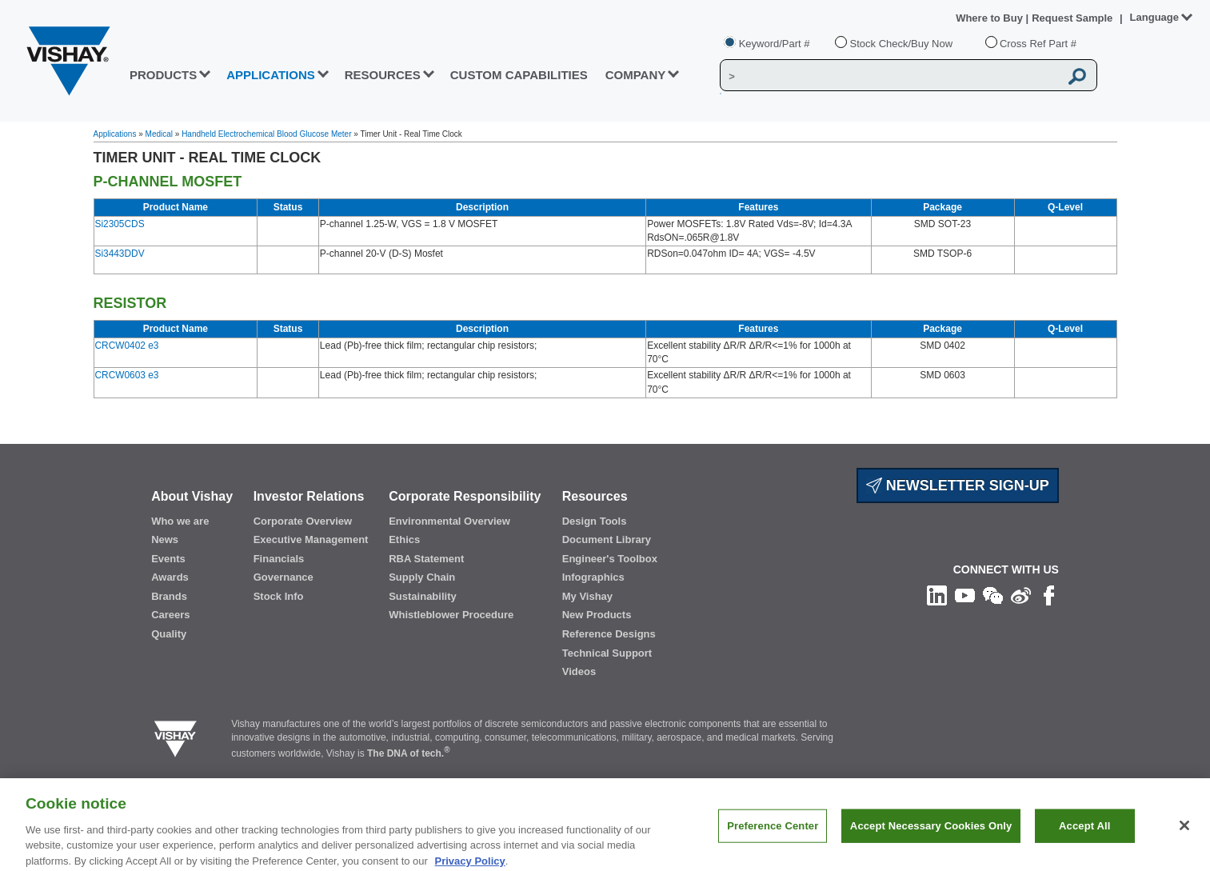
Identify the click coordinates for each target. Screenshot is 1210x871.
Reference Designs (609, 634)
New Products (597, 615)
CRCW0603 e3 (127, 375)
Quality (168, 634)
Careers (170, 615)
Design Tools (594, 521)
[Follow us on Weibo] (1021, 595)
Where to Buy (990, 18)
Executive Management (311, 539)
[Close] (1184, 835)
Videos (579, 671)
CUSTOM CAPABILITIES (519, 75)
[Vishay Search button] (1078, 76)
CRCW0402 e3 (127, 345)
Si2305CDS (120, 224)
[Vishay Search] (890, 76)
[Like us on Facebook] (1049, 595)
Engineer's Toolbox (609, 559)
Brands (169, 596)
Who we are (180, 521)
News (164, 539)
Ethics (404, 539)
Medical (159, 134)
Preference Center (772, 836)
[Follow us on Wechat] (993, 595)
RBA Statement (426, 559)
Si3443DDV (120, 253)
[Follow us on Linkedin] (937, 595)
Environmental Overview (449, 521)
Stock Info (279, 596)
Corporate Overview (303, 521)
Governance (283, 577)
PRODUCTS (163, 75)
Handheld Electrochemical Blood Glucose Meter (266, 134)
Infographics (593, 577)
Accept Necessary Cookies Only (931, 836)
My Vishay (587, 596)
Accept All (1084, 836)
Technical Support (607, 653)
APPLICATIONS (270, 75)
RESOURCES (383, 75)
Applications (115, 134)
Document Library (606, 539)
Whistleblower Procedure (451, 615)
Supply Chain (422, 577)
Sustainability (423, 596)
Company (635, 75)
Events (168, 559)
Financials (279, 559)
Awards (170, 577)
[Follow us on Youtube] (965, 595)
